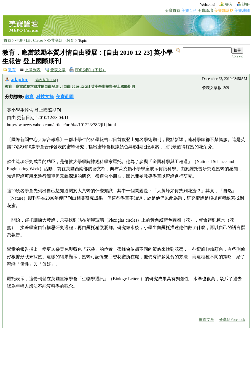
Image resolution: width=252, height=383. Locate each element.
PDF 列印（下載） (90, 70)
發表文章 (58, 70)
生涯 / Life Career (29, 40)
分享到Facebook (232, 320)
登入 (229, 4)
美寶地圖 (242, 11)
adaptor (19, 79)
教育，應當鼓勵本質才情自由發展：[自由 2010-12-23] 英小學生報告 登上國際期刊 (70, 86)
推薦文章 (206, 320)
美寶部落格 (224, 11)
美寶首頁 (172, 11)
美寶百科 (189, 11)
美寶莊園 (65, 96)
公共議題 (55, 40)
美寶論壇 (205, 11)
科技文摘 (45, 96)
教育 (70, 40)
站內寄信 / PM (46, 80)
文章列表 (33, 70)
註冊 (246, 4)
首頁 (7, 40)
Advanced (237, 56)
